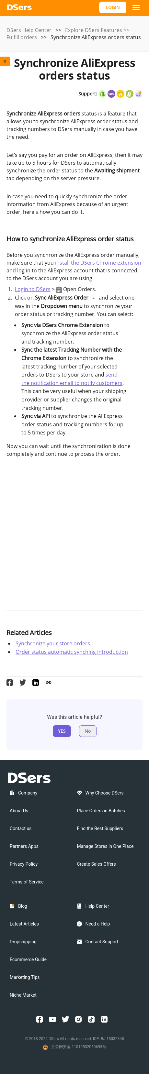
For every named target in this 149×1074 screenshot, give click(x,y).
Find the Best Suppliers (100, 828)
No (88, 731)
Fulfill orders (21, 37)
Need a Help (98, 923)
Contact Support (102, 941)
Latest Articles (24, 923)
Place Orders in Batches (101, 810)
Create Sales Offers (96, 864)
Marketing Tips (25, 977)
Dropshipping (23, 941)
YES (62, 731)
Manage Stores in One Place (105, 846)
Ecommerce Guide (28, 959)
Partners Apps (24, 846)
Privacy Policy (24, 864)
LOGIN (113, 7)
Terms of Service (27, 881)
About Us (19, 810)
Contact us (20, 828)
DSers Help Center (29, 30)
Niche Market (23, 995)
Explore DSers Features (93, 30)
